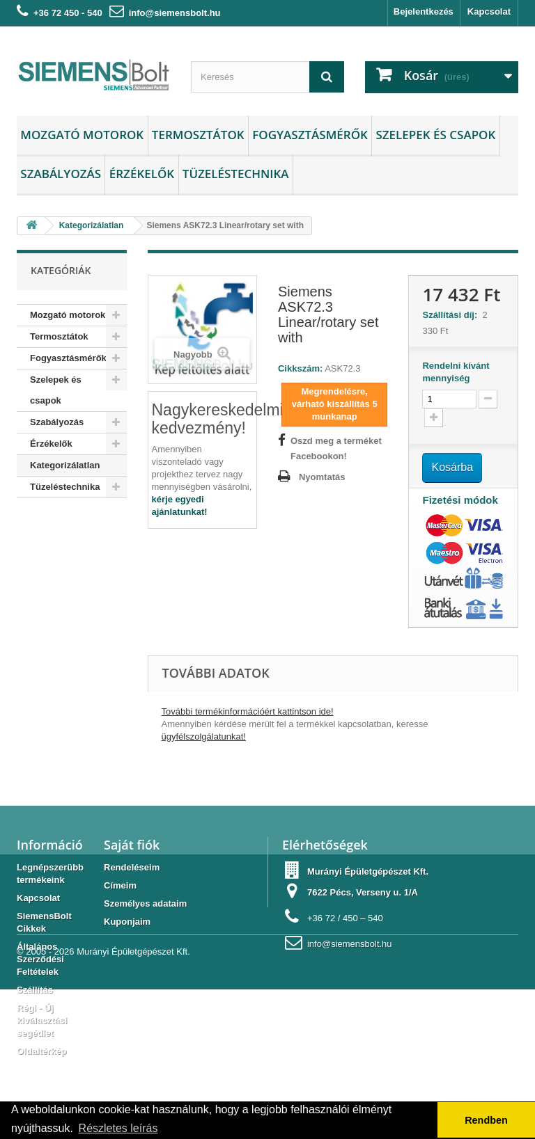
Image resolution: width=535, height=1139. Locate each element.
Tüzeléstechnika (236, 174)
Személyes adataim (145, 903)
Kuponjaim (127, 921)
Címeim (120, 885)
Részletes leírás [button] (118, 1128)
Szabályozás (60, 174)
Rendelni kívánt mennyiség (455, 371)
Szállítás (35, 990)
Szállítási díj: (452, 315)
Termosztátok (198, 135)
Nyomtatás (322, 477)
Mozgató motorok (82, 135)
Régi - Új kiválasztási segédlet (42, 1020)
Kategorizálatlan (65, 465)
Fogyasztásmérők (310, 135)
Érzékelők (141, 174)
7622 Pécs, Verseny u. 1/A (362, 892)
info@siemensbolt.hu (175, 13)
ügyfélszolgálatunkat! (204, 736)
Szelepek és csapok (435, 135)
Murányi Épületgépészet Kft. (367, 871)
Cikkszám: (300, 368)
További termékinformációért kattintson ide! (248, 711)
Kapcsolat (489, 11)
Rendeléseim (132, 867)
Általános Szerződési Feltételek (40, 959)
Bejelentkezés (423, 11)
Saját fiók (132, 844)
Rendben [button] (486, 1120)
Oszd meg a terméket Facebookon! (336, 448)
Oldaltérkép (42, 1051)
